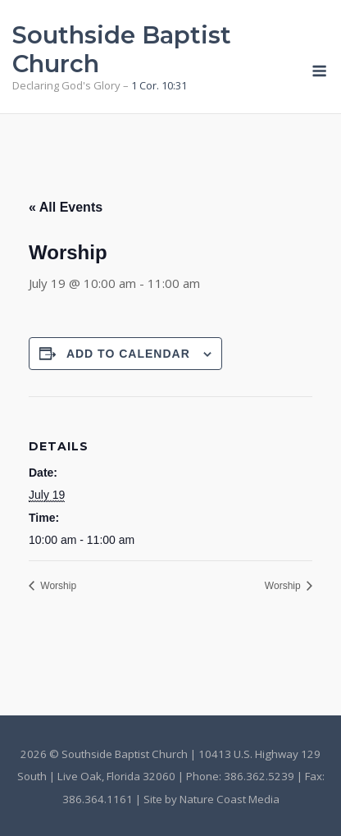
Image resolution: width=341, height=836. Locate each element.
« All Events (65, 207)
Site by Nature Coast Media (211, 799)
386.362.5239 (259, 776)
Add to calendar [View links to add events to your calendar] (128, 353)
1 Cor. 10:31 (159, 85)
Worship (57, 586)
